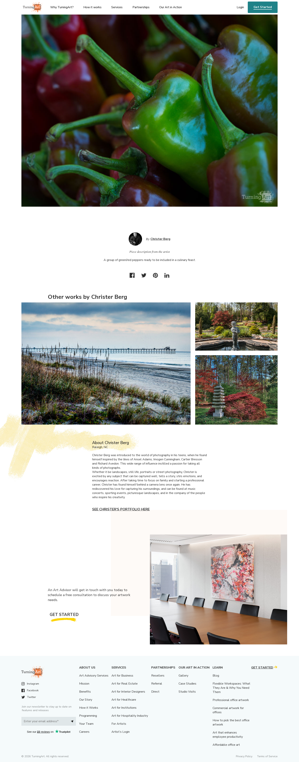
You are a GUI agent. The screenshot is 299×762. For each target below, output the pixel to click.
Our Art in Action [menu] (170, 7)
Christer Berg (160, 239)
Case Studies (187, 684)
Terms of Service (267, 756)
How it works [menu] (92, 7)
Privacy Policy (244, 756)
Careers (84, 732)
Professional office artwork (231, 700)
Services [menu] (117, 7)
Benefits (85, 692)
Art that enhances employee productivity (228, 734)
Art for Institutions (123, 708)
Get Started (262, 7)
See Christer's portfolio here (121, 509)
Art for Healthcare (123, 700)
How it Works (88, 708)
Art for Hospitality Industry (129, 716)
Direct (155, 692)
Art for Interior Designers (128, 692)
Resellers (157, 675)
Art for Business (122, 675)
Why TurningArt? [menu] (62, 7)
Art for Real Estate (124, 684)
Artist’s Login (120, 732)
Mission (84, 684)
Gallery (183, 675)
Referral (156, 684)
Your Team (86, 724)
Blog (216, 675)
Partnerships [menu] (141, 7)
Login (240, 7)
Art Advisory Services (93, 675)
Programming (88, 716)
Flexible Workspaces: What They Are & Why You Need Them (231, 688)
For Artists (118, 724)
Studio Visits (187, 692)
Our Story (85, 700)
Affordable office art (226, 745)
